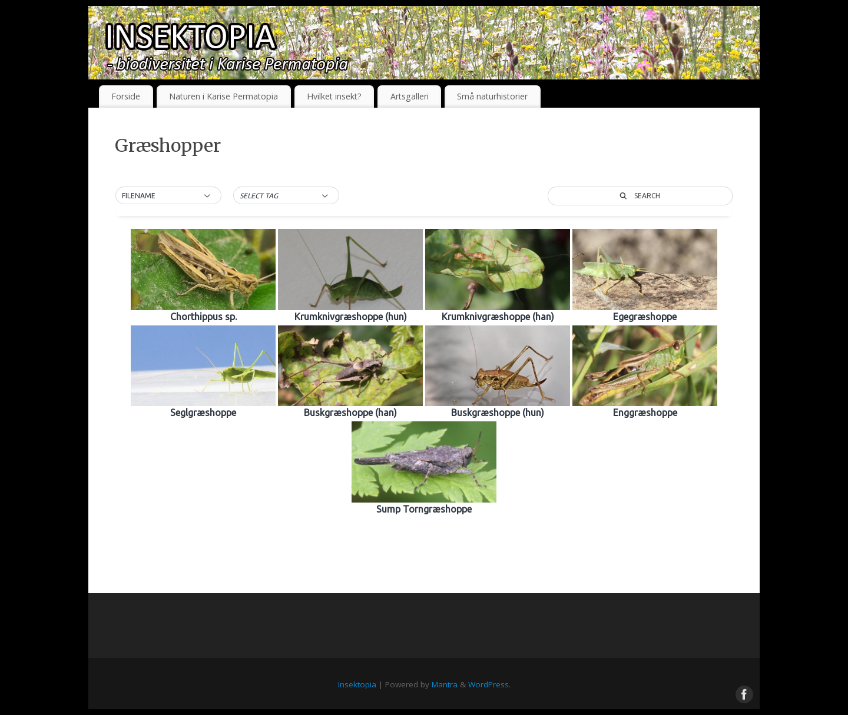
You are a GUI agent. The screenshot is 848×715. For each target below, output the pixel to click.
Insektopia (357, 684)
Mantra (445, 684)
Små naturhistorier (492, 96)
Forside (125, 96)
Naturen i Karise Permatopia (223, 96)
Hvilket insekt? (334, 96)
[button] (168, 196)
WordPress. (489, 684)
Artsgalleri (409, 96)
